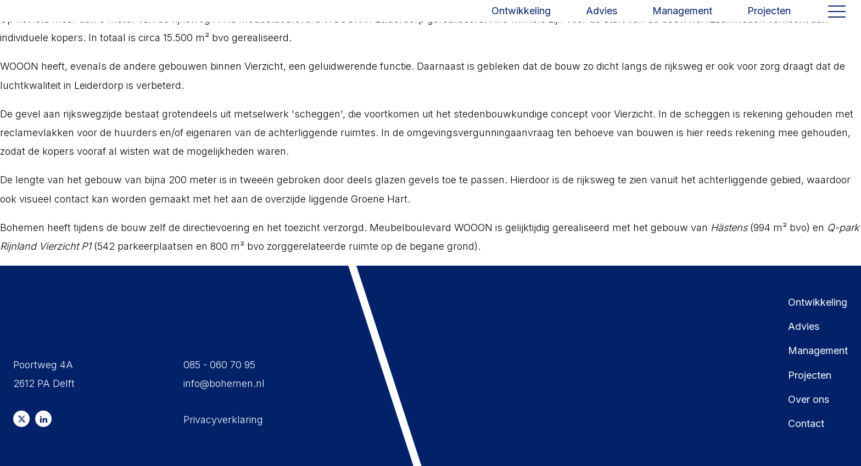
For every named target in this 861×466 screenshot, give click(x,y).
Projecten (769, 23)
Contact (806, 423)
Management (682, 23)
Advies (601, 23)
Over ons (808, 399)
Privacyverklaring (223, 419)
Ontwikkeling (521, 23)
